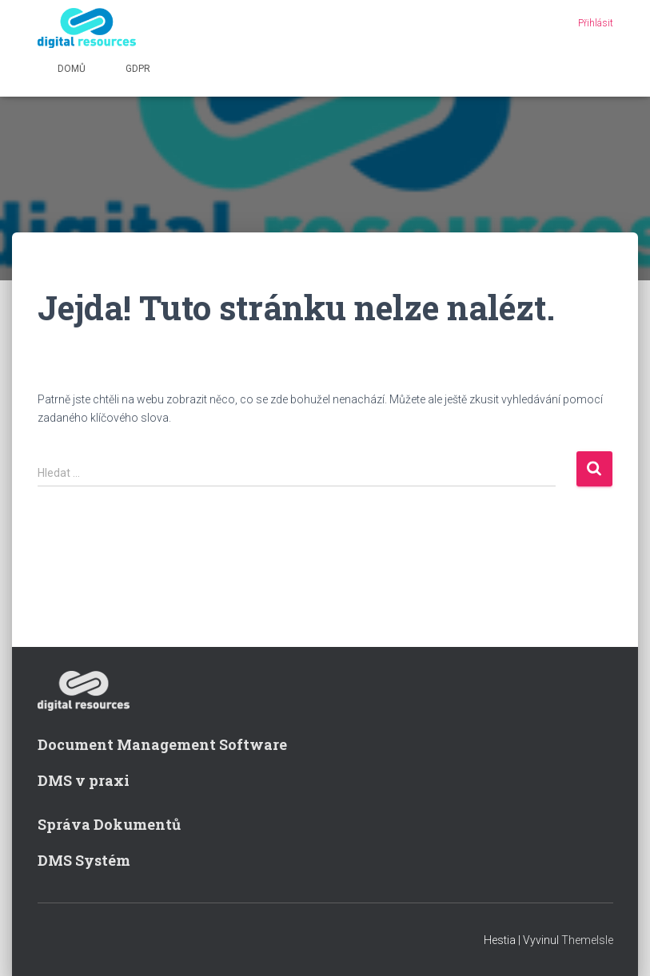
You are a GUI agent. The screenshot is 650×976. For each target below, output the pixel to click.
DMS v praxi (84, 780)
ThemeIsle (587, 940)
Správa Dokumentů (109, 824)
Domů (72, 68)
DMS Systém (84, 860)
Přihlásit (595, 23)
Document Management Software (162, 744)
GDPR (138, 68)
